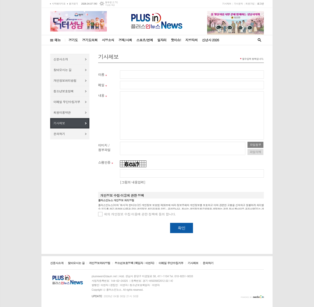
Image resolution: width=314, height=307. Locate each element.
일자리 (161, 40)
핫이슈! (176, 40)
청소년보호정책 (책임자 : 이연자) (134, 263)
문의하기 (59, 134)
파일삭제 (255, 152)
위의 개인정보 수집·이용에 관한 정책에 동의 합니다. (140, 214)
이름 (101, 74)
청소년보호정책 (63, 91)
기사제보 (226, 3)
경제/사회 (125, 40)
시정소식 (108, 40)
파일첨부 (255, 144)
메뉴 (58, 40)
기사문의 (238, 3)
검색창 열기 (259, 40)
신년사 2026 (210, 40)
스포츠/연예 (144, 40)
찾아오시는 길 (62, 70)
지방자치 (191, 40)
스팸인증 (104, 162)
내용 (101, 95)
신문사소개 (60, 59)
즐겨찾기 (73, 3)
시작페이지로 (58, 3)
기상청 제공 (110, 5)
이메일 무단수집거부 (66, 102)
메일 (101, 85)
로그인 (260, 3)
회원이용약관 (62, 112)
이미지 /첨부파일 (104, 147)
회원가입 (250, 3)
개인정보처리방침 (64, 80)
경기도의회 (90, 40)
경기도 (73, 40)
